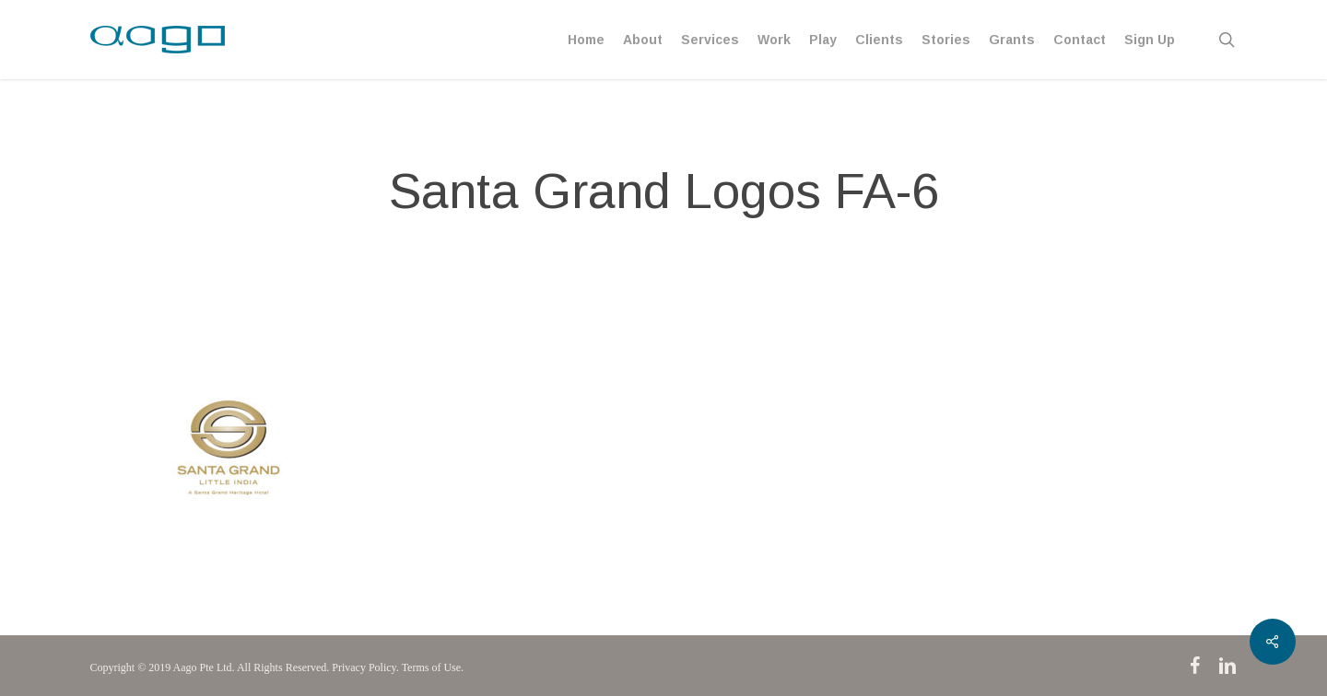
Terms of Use (431, 667)
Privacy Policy (364, 667)
